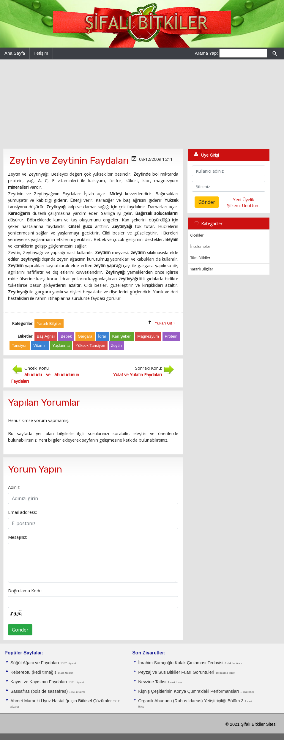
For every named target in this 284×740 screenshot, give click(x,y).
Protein (171, 336)
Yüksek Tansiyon (90, 345)
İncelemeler (200, 246)
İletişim (41, 53)
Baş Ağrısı (46, 336)
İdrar (102, 336)
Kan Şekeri (121, 336)
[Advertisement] (142, 104)
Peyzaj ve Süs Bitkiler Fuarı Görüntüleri (176, 672)
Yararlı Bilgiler (201, 269)
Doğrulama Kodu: (25, 590)
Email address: (22, 512)
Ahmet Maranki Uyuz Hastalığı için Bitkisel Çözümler (61, 700)
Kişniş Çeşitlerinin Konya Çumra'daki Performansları (188, 691)
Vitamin (39, 345)
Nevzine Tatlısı (152, 681)
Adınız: (14, 487)
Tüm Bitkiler (200, 257)
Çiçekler (196, 235)
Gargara (85, 336)
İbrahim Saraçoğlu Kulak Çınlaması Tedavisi (180, 662)
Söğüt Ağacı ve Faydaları (34, 662)
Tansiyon (20, 345)
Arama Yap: (206, 53)
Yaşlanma (61, 345)
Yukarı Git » (165, 323)
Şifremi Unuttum (243, 205)
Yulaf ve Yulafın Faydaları (137, 374)
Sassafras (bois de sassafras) (39, 691)
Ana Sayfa (14, 53)
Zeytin (116, 345)
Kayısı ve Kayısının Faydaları (38, 681)
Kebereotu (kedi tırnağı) (33, 672)
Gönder (20, 629)
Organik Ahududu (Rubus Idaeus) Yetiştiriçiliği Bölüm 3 (190, 700)
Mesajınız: (17, 537)
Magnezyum (148, 336)
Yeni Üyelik (243, 199)
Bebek (66, 336)
